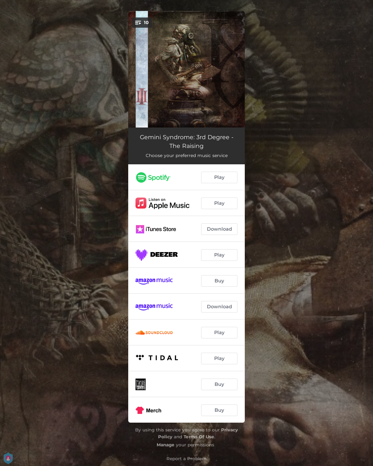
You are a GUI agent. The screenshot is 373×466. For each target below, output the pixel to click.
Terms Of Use (199, 436)
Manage (165, 444)
